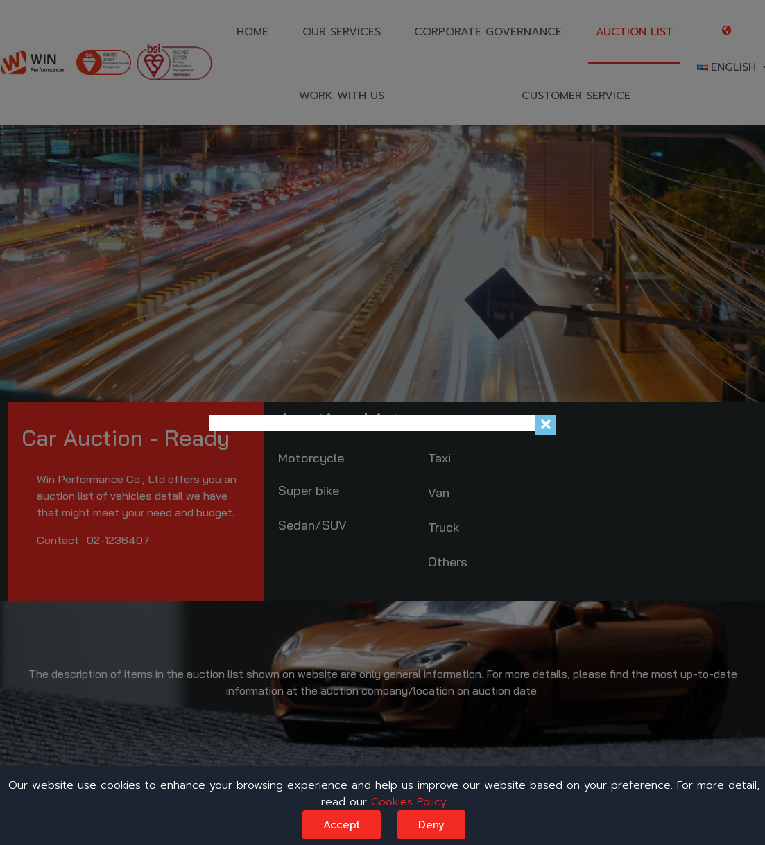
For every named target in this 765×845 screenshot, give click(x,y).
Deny (431, 825)
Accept (341, 825)
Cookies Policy (409, 802)
